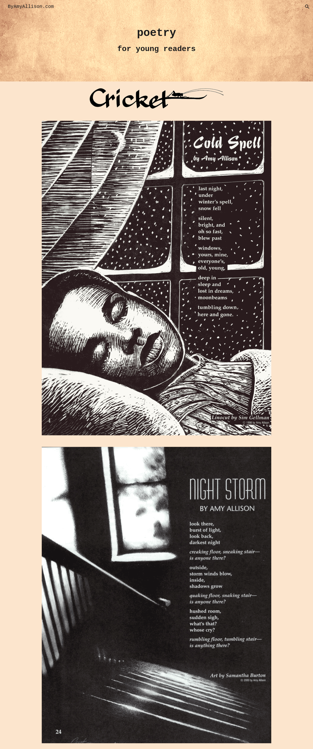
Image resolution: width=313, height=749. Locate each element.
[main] (156, 41)
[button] (307, 6)
